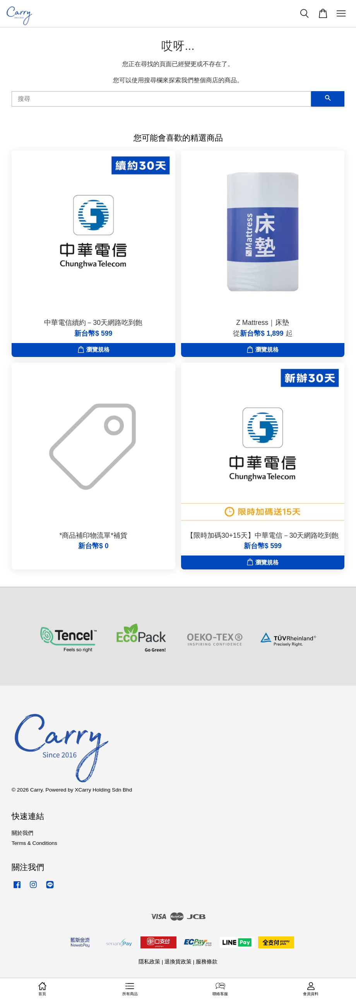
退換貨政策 (178, 962)
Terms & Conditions (34, 843)
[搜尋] (161, 99)
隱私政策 (149, 962)
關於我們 (22, 833)
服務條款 (206, 962)
